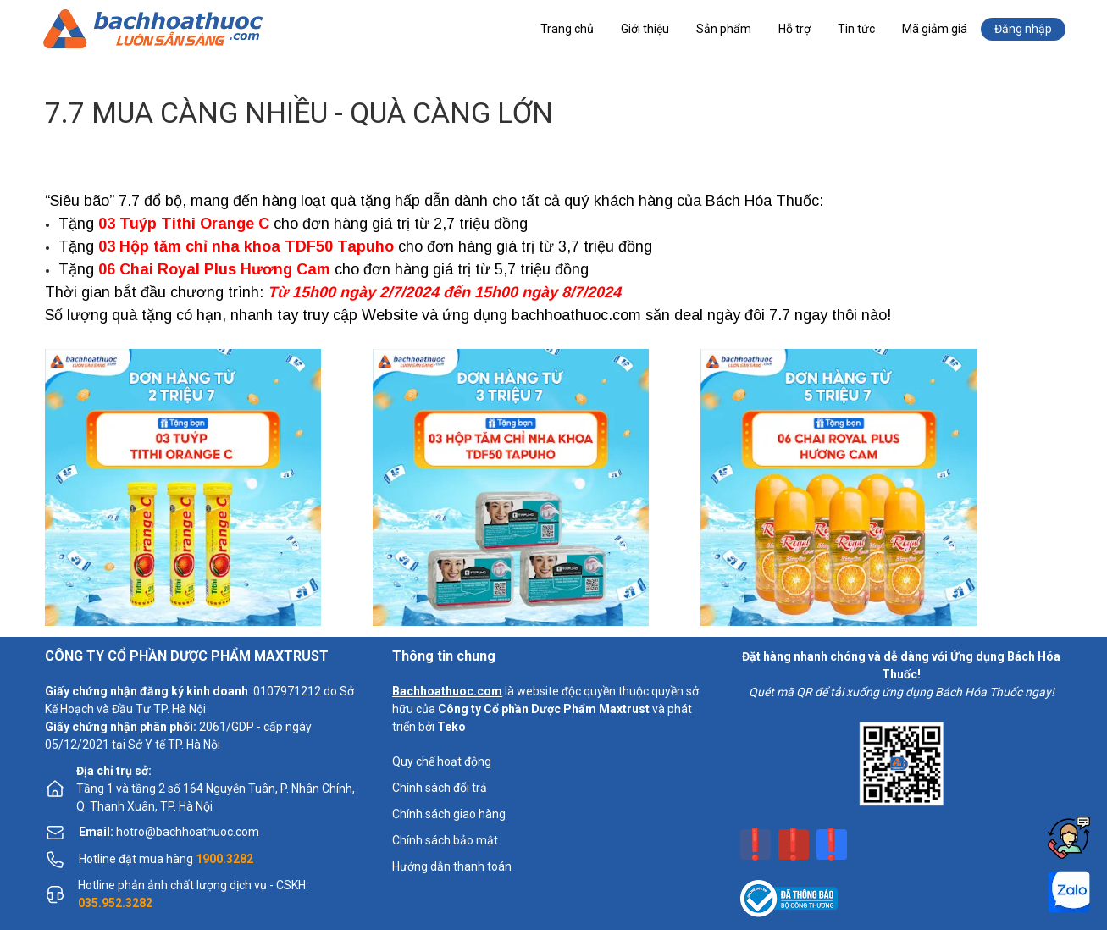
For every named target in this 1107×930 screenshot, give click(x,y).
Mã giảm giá (934, 29)
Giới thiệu (645, 29)
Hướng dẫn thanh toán (452, 866)
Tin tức (856, 29)
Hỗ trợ (794, 29)
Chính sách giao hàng (449, 814)
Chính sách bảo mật (445, 840)
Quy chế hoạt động (441, 761)
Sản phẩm (723, 29)
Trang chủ (567, 29)
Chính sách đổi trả (439, 787)
